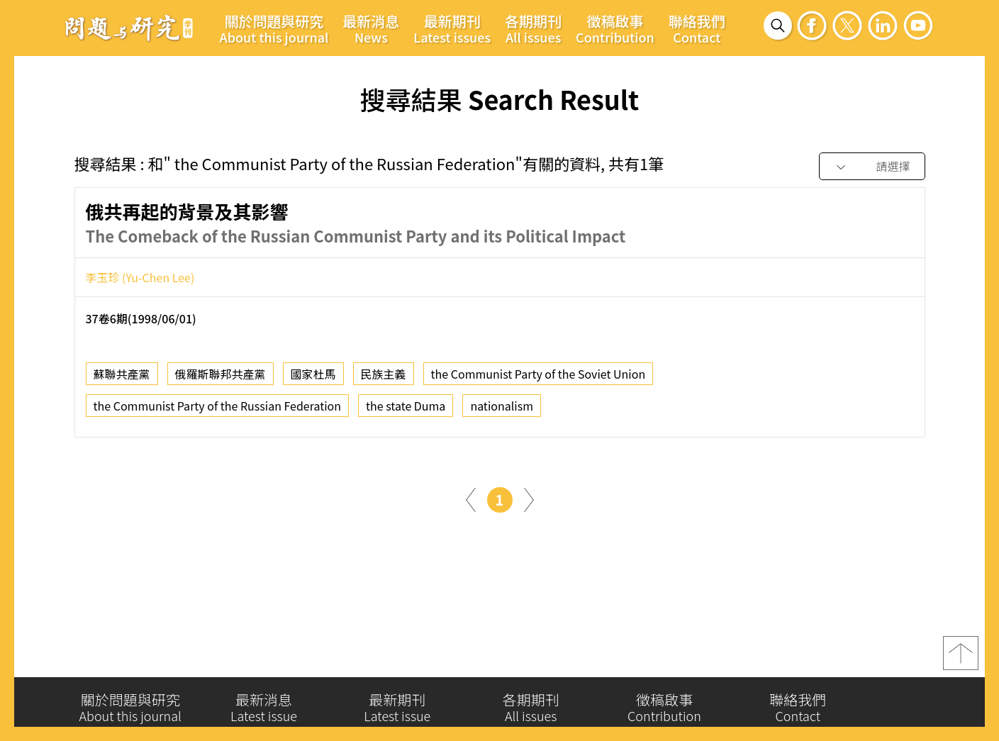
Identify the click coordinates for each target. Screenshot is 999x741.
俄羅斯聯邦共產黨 (220, 375)
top (960, 656)
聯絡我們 (697, 28)
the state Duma (405, 407)
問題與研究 (129, 28)
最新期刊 (452, 28)
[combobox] (872, 167)
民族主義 (383, 375)
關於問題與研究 (274, 28)
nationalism (501, 407)
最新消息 (370, 28)
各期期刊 (533, 28)
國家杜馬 (313, 375)
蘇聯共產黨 (122, 375)
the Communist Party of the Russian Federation (218, 407)
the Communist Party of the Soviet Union (538, 375)
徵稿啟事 (615, 28)
